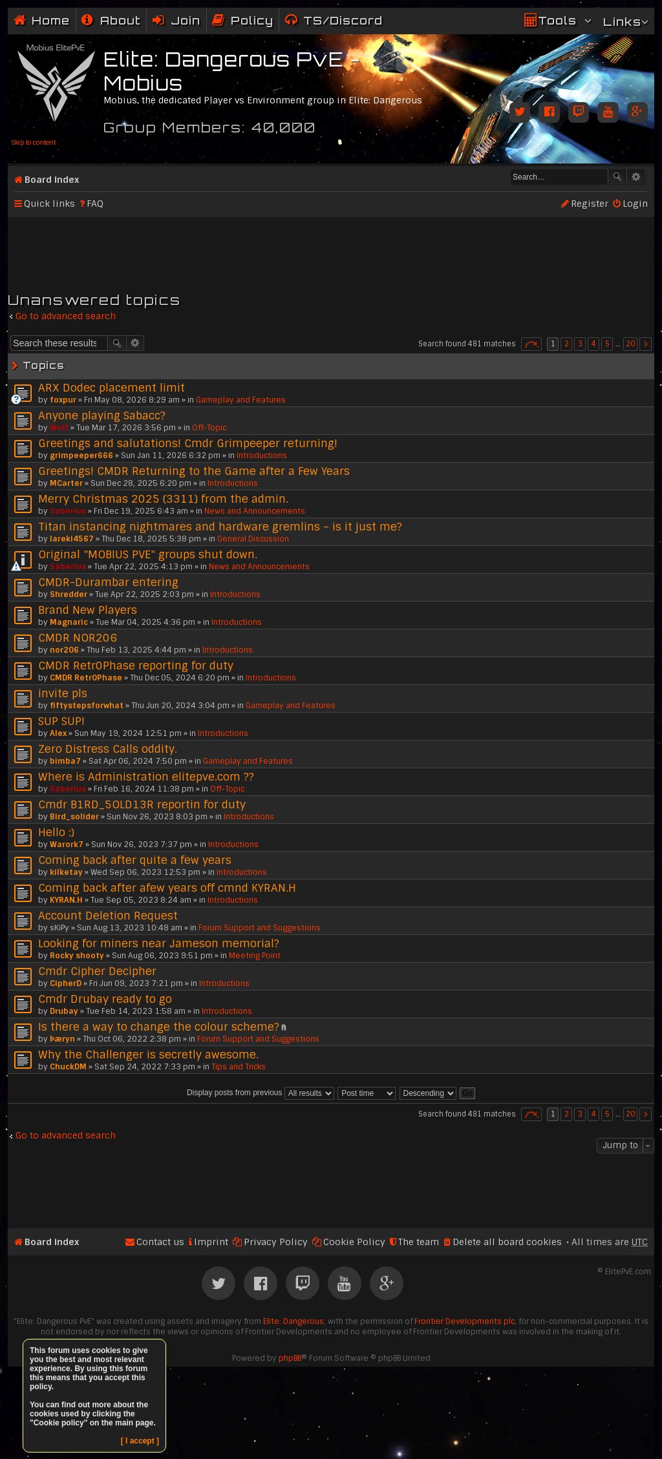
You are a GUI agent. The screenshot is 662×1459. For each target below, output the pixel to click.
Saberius (68, 511)
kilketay (66, 872)
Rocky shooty (77, 955)
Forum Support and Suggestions (259, 928)
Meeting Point (255, 955)
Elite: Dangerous (293, 1321)
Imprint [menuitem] (211, 1242)
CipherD (65, 983)
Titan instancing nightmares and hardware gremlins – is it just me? (220, 527)
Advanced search (636, 177)
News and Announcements (254, 511)
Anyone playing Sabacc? (102, 415)
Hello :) (56, 832)
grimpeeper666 (81, 455)
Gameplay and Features (241, 400)
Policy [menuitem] (252, 20)
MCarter (66, 483)
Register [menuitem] (589, 203)
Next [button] (645, 344)
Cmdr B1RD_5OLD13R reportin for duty (142, 804)
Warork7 (66, 844)
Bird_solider (74, 817)
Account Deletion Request (108, 915)
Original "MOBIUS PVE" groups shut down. (147, 554)
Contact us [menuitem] (160, 1242)
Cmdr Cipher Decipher (97, 971)
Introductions (262, 455)
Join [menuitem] (185, 20)
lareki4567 (72, 539)
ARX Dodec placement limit (111, 388)
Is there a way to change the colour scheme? (158, 1027)
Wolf (59, 428)
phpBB (290, 1358)
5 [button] (607, 343)
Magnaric (69, 622)
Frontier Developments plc (464, 1321)
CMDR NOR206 (77, 638)
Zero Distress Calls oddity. (107, 749)
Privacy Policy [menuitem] (276, 1242)
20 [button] (630, 343)
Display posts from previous (260, 1092)
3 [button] (580, 343)
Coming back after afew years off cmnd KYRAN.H (167, 888)
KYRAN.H (66, 900)
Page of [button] (531, 344)
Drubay (64, 1011)
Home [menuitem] (51, 20)
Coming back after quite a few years (134, 860)
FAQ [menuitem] (95, 203)
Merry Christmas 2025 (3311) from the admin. (163, 499)
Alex (58, 733)
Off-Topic (209, 428)
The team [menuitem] (418, 1242)
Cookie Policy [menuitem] (354, 1242)
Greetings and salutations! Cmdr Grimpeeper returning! (187, 443)
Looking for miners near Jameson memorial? (158, 943)
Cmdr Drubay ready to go (105, 999)
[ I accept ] (140, 1440)
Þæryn (62, 1039)
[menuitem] (111, 20)
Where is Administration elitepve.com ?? (146, 777)
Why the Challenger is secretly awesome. (148, 1054)
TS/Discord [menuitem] (343, 20)
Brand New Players (87, 610)
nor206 (64, 650)
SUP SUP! (61, 721)
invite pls (62, 693)
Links (622, 21)
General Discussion (253, 539)
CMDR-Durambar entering (108, 582)
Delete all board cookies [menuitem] (507, 1242)
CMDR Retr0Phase (86, 678)
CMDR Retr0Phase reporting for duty (135, 665)
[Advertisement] (331, 249)
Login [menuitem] (635, 203)
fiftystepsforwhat (86, 705)
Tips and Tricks (238, 1067)
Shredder (68, 594)
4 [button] (594, 343)
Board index (52, 179)
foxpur (63, 400)
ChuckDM (68, 1067)
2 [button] (566, 343)
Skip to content (33, 142)
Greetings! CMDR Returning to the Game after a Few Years (194, 471)
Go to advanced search (66, 316)
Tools (557, 20)
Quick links (49, 203)
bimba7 (65, 761)
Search (617, 177)
